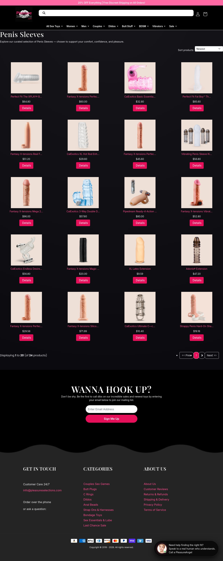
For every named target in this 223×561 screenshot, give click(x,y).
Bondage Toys (92, 515)
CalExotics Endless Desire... (26, 268)
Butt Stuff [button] (127, 26)
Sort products (185, 50)
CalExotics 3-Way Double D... (83, 211)
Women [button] (71, 26)
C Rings (88, 494)
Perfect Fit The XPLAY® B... (26, 96)
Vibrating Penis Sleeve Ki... (196, 153)
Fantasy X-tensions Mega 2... (26, 211)
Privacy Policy (153, 504)
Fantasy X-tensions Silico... (83, 326)
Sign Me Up (111, 418)
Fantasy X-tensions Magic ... (83, 268)
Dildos (87, 499)
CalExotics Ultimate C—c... (140, 326)
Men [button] (84, 26)
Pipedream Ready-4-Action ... (140, 211)
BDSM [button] (143, 26)
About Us (150, 484)
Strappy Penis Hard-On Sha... (197, 326)
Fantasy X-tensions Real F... (26, 153)
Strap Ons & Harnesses (98, 510)
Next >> (212, 355)
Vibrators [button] (157, 26)
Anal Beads (90, 504)
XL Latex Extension (140, 268)
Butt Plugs (90, 489)
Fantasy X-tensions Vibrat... (196, 211)
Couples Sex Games (96, 484)
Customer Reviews (156, 489)
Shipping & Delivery (156, 499)
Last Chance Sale (94, 525)
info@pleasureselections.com (42, 490)
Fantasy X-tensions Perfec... (83, 96)
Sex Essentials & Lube (97, 520)
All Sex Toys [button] (53, 26)
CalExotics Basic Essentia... (139, 96)
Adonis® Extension (196, 268)
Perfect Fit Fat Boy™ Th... (197, 96)
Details (26, 108)
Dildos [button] (112, 26)
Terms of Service (155, 510)
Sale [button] (172, 26)
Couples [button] (98, 26)
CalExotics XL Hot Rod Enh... (83, 153)
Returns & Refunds (156, 494)
